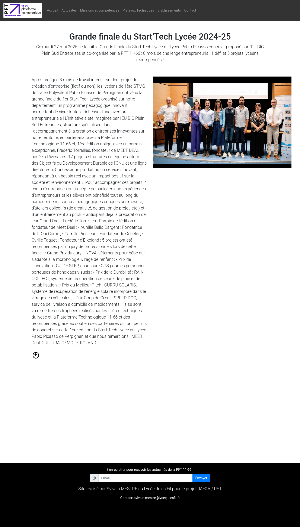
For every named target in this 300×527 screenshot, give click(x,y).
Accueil (52, 10)
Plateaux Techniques (138, 10)
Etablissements (169, 10)
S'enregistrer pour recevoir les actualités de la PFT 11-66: (149, 470)
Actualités (69, 10)
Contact (190, 10)
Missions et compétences (99, 10)
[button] (163, 122)
